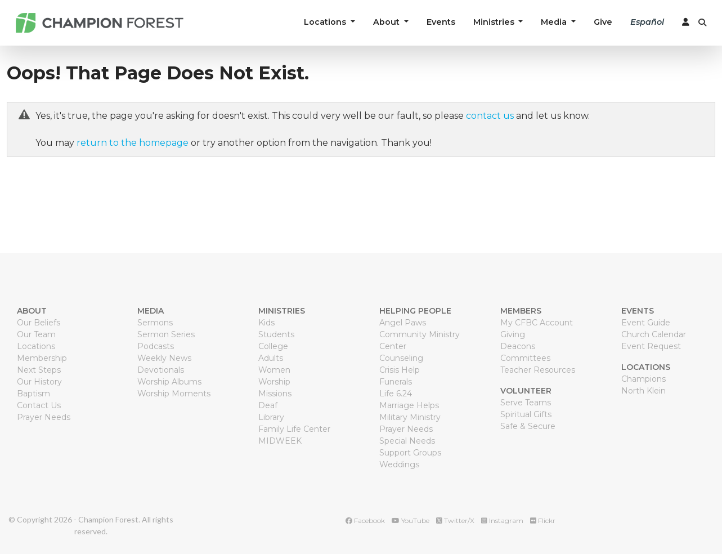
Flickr (542, 520)
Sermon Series (166, 334)
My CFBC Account (536, 323)
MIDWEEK (280, 441)
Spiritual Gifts (525, 414)
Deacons (517, 346)
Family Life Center (294, 429)
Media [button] (555, 22)
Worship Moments (173, 393)
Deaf (267, 405)
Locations (36, 346)
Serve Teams (525, 402)
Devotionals (160, 370)
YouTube (410, 520)
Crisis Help (399, 370)
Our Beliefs (38, 323)
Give (603, 22)
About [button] (387, 22)
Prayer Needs (43, 417)
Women (274, 370)
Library (271, 417)
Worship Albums (169, 382)
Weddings (399, 464)
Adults (270, 358)
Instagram (502, 520)
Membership (42, 358)
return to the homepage (133, 142)
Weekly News (164, 358)
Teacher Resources (537, 370)
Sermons (155, 323)
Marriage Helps (409, 405)
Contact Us (39, 405)
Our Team (36, 334)
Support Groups (410, 453)
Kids (266, 323)
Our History (39, 382)
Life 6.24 (395, 393)
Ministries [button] (495, 22)
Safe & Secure (527, 426)
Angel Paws (402, 323)
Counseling (401, 358)
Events (441, 22)
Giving (512, 334)
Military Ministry (410, 417)
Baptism (33, 393)
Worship (274, 382)
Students (276, 334)
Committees (525, 358)
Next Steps (39, 370)
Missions (275, 393)
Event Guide (645, 323)
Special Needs (407, 441)
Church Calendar (653, 334)
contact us (490, 115)
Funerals (395, 382)
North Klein (643, 391)
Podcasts (155, 346)
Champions (643, 379)
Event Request (651, 346)
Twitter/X (455, 520)
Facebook (365, 520)
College (273, 346)
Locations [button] (326, 22)
